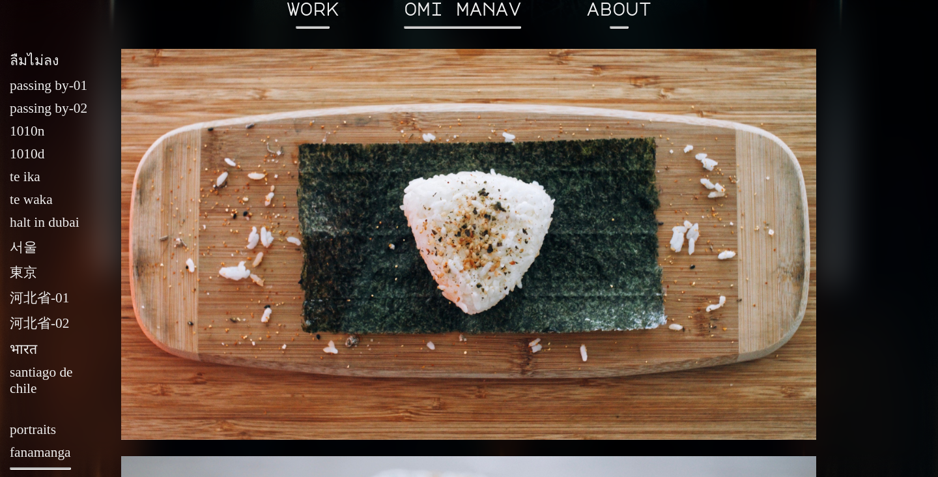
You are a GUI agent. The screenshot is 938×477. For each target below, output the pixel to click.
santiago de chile (41, 380)
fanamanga (40, 457)
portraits (33, 429)
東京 (23, 272)
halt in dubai (44, 222)
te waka (31, 199)
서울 (23, 247)
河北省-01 (39, 298)
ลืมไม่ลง (34, 60)
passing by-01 (48, 85)
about (618, 14)
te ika (25, 176)
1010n (27, 131)
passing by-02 (48, 108)
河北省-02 (39, 323)
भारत (23, 349)
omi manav (462, 14)
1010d (27, 154)
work (313, 14)
